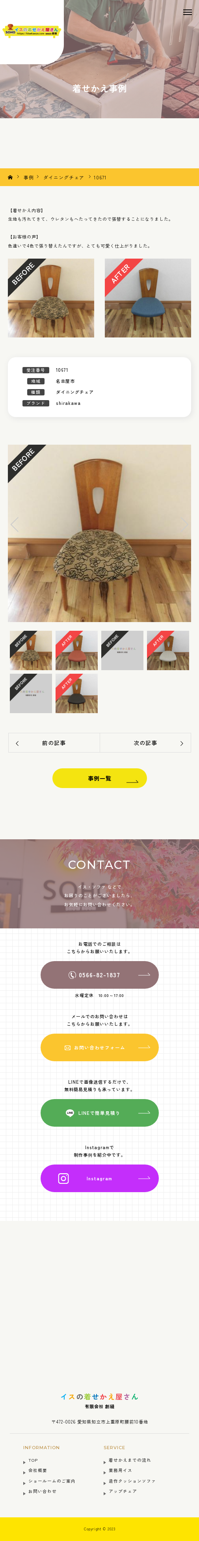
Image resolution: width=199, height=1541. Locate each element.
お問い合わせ (42, 1491)
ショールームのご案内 (52, 1481)
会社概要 (37, 1470)
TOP (33, 1460)
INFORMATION (41, 1447)
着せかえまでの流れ (130, 1460)
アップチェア (123, 1491)
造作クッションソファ (132, 1481)
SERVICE (114, 1447)
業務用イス (120, 1470)
